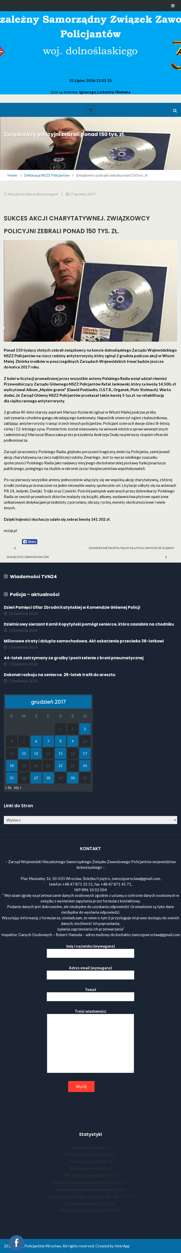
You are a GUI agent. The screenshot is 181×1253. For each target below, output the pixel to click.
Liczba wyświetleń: (83, 1203)
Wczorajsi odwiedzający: (87, 1175)
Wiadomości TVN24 (33, 576)
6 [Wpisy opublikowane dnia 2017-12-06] (36, 741)
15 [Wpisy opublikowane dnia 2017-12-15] (60, 753)
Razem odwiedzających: (81, 1210)
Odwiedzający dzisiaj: (88, 1161)
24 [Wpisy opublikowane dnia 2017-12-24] (85, 765)
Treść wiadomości (90, 1041)
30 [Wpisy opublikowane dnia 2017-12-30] (73, 778)
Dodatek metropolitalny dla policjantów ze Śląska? (131, 548)
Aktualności (17, 194)
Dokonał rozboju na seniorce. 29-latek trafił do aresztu (59, 674)
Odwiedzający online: (89, 1147)
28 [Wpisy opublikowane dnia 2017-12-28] (48, 778)
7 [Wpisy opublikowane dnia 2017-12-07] (48, 741)
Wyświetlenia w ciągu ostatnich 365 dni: (83, 1196)
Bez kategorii (47, 194)
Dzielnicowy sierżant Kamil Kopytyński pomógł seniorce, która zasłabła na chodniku (89, 624)
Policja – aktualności (34, 594)
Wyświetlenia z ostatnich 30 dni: (85, 1189)
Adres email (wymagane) (90, 971)
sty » (18, 787)
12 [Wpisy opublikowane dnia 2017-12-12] (24, 753)
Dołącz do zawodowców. (28, 557)
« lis (8, 787)
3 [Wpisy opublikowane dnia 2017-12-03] (85, 729)
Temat (90, 993)
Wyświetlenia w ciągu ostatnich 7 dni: (87, 1182)
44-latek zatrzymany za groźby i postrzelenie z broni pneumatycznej (74, 658)
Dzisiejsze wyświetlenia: (88, 1154)
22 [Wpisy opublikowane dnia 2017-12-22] (60, 765)
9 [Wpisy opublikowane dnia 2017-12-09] (73, 741)
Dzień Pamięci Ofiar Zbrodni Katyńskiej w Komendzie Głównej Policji (72, 607)
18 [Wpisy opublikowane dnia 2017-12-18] (12, 765)
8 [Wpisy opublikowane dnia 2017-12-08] (60, 741)
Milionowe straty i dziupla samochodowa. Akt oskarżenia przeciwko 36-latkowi (84, 641)
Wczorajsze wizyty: (87, 1168)
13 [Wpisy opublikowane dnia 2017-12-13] (36, 753)
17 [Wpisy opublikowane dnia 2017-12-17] (85, 753)
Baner (32, 194)
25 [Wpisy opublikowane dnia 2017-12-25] (12, 778)
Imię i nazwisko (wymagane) (90, 950)
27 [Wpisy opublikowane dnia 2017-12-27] (36, 778)
